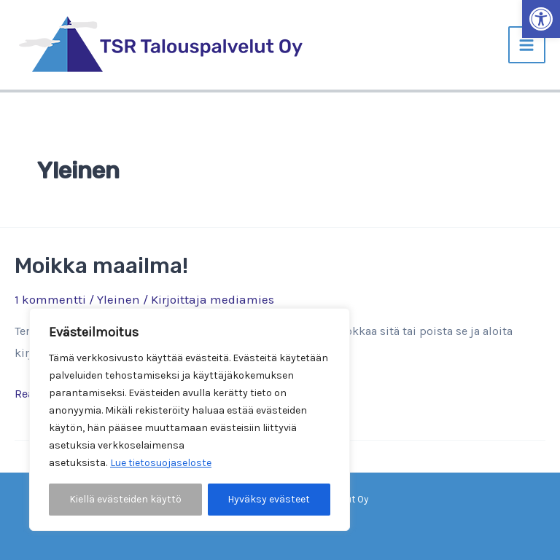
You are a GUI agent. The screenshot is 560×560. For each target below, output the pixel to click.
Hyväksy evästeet (269, 499)
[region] (189, 419)
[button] (541, 19)
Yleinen (118, 299)
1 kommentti (50, 299)
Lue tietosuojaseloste (160, 463)
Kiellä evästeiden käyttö (125, 499)
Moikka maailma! (101, 266)
